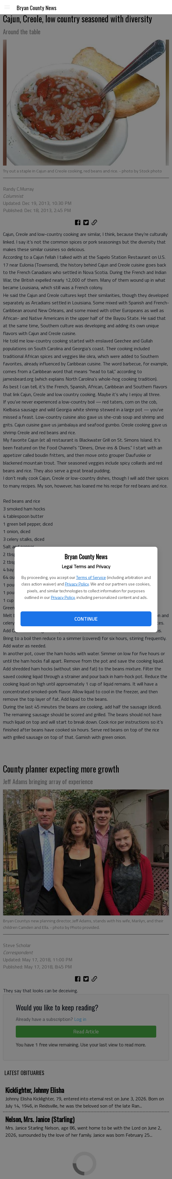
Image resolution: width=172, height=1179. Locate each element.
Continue (85, 618)
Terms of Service (91, 577)
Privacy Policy (77, 584)
